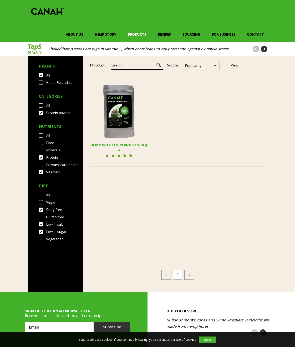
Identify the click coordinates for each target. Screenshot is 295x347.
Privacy (111, 318)
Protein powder (58, 113)
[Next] (189, 234)
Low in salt (54, 224)
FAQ (51, 318)
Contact (255, 34)
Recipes (164, 34)
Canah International (146, 318)
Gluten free (55, 217)
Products (137, 34)
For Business (223, 34)
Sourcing (191, 34)
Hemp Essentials (59, 83)
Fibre (50, 143)
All (48, 75)
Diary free (54, 210)
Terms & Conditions (79, 318)
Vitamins (53, 172)
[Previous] (166, 234)
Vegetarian (55, 239)
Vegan (51, 202)
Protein (52, 157)
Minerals (53, 150)
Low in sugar (56, 232)
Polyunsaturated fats (62, 165)
